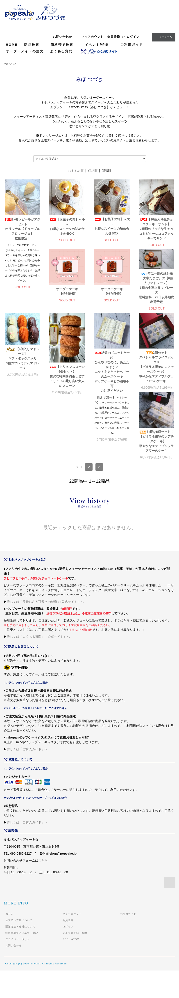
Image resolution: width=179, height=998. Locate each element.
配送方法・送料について (20, 954)
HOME (12, 44)
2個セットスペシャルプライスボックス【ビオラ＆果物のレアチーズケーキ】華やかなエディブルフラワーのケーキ (112, 412)
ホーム (9, 941)
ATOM (75, 966)
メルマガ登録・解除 (75, 960)
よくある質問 (61, 51)
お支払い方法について (19, 947)
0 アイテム (163, 37)
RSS (65, 966)
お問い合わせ (62, 37)
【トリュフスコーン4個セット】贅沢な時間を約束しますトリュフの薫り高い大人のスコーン (22, 421)
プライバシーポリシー (19, 966)
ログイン (133, 37)
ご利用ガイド (131, 44)
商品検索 (34, 44)
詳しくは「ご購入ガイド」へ (27, 776)
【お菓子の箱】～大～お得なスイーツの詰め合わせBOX (112, 226)
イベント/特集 (99, 44)
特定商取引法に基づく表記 (21, 960)
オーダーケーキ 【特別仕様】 (24, 334)
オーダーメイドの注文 (25, 51)
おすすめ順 (76, 170)
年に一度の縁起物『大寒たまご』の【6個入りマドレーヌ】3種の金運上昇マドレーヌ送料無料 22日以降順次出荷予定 (111, 330)
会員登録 (113, 37)
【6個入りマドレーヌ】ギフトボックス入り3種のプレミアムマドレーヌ (157, 337)
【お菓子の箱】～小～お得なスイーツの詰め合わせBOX (67, 226)
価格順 (92, 170)
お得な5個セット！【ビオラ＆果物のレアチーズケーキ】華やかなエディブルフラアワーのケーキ (156, 407)
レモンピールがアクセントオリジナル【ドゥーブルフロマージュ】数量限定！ (22, 229)
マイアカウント (92, 37)
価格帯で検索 (65, 44)
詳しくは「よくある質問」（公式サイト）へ (38, 664)
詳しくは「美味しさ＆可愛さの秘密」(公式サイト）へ (45, 629)
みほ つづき (10, 63)
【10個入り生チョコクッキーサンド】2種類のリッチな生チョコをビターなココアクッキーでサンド (156, 229)
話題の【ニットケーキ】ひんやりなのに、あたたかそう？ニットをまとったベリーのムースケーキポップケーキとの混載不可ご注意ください (67, 417)
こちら (43, 888)
